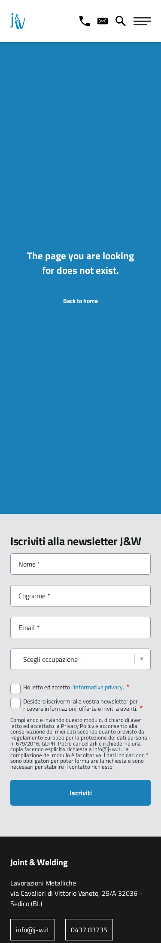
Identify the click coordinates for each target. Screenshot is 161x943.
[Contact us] (102, 21)
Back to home (80, 301)
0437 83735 (89, 930)
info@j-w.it (32, 930)
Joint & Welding (39, 862)
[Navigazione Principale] (142, 21)
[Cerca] (120, 21)
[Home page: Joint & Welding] (17, 21)
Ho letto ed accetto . (76, 687)
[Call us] (84, 21)
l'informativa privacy (97, 687)
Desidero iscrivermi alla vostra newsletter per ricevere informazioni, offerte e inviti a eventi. (83, 705)
